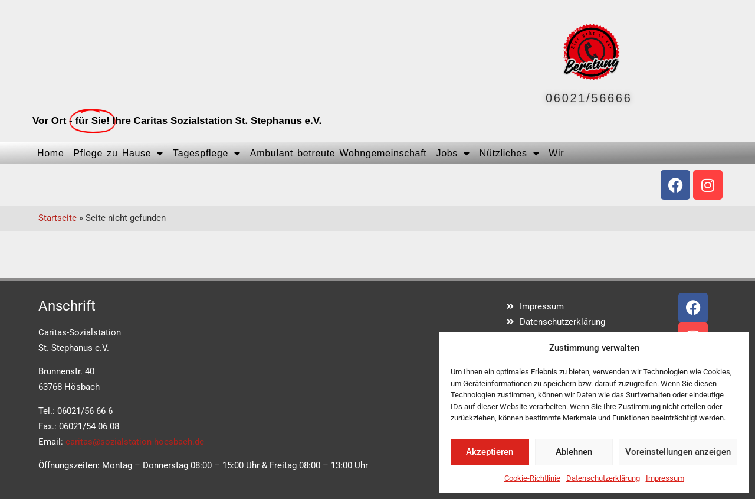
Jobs (453, 153)
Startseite (57, 218)
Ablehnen (574, 451)
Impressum (665, 478)
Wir (556, 153)
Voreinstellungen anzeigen (678, 451)
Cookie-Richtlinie (532, 478)
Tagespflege (207, 153)
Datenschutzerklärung (603, 478)
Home (50, 153)
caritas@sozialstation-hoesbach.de (134, 441)
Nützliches (510, 153)
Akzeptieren (489, 451)
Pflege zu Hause (118, 153)
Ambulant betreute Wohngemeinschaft (338, 153)
